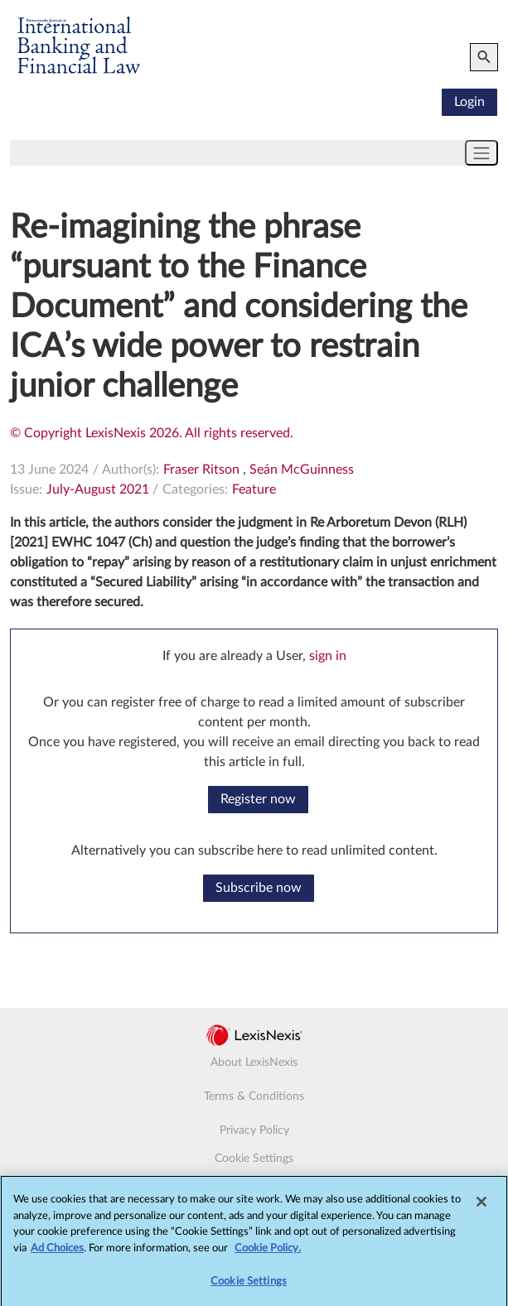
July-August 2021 (97, 489)
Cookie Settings (254, 1158)
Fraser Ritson (201, 469)
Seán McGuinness (301, 469)
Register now (258, 799)
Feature (254, 489)
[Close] (481, 1206)
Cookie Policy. (268, 1251)
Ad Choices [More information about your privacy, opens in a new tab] (57, 1251)
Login (469, 101)
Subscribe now (258, 887)
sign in (327, 656)
